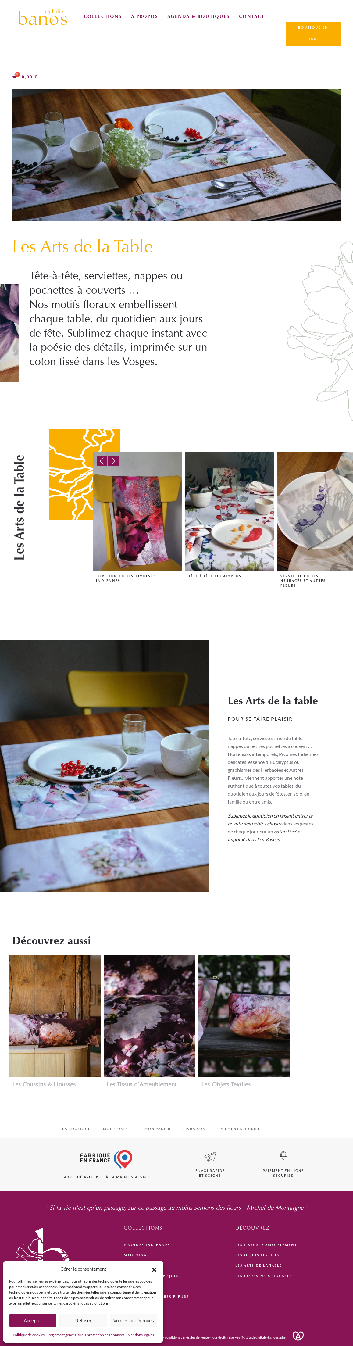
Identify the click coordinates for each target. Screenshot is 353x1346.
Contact (251, 17)
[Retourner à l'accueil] (43, 17)
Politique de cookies (29, 1335)
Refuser (83, 1320)
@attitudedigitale (254, 1337)
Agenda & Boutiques (198, 17)
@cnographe (276, 1337)
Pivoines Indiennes (147, 1245)
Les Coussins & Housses (263, 1276)
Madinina (135, 1255)
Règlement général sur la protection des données (86, 1335)
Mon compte (117, 1129)
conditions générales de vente (187, 1337)
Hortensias (137, 1286)
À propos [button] (144, 17)
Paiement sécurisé (239, 1129)
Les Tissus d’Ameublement (266, 1245)
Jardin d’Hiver (141, 1266)
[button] (154, 1269)
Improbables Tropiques (151, 1276)
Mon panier (157, 1129)
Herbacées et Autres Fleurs (156, 1297)
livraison (194, 1129)
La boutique (76, 1129)
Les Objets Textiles (257, 1255)
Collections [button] (103, 17)
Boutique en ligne (313, 33)
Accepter (33, 1320)
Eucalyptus (137, 1307)
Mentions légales (140, 1335)
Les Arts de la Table (258, 1266)
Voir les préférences (133, 1320)
